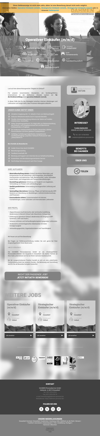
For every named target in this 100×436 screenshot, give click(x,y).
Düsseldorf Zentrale (25, 421)
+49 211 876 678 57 (14, 247)
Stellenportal (54, 10)
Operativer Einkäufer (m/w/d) (29, 8)
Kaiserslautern (48, 423)
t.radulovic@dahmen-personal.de (83, 137)
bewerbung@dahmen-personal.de (52, 396)
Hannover (46, 425)
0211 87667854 (84, 135)
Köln (58, 421)
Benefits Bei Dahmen (81, 150)
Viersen (77, 421)
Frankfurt (31, 423)
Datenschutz (50, 430)
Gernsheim (38, 423)
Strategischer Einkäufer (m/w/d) (53, 8)
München (54, 425)
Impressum (50, 428)
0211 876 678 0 (51, 392)
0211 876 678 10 (51, 394)
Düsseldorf (36, 421)
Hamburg (52, 421)
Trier (55, 423)
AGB (50, 432)
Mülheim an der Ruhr (67, 421)
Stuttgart (69, 423)
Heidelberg (61, 423)
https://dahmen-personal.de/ (54, 398)
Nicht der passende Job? (33, 276)
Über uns (81, 160)
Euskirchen (44, 421)
